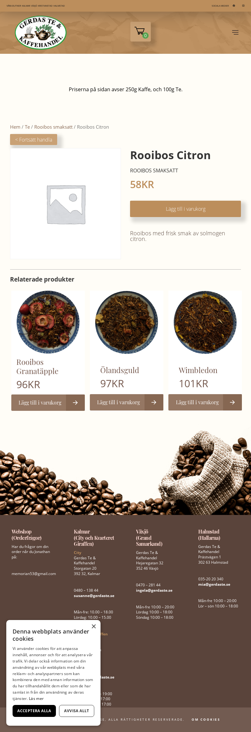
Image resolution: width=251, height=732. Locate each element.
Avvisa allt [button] (76, 710)
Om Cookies (206, 719)
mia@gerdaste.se (214, 584)
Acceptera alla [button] (34, 710)
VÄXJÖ (34, 5)
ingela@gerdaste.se (154, 590)
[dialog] (53, 673)
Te (27, 127)
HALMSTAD (59, 5)
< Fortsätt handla (33, 139)
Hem (15, 127)
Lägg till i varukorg (185, 208)
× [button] (93, 626)
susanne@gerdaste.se (94, 595)
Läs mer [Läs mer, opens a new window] (36, 698)
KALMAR (26, 5)
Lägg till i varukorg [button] (40, 402)
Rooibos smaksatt (53, 127)
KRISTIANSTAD (45, 5)
